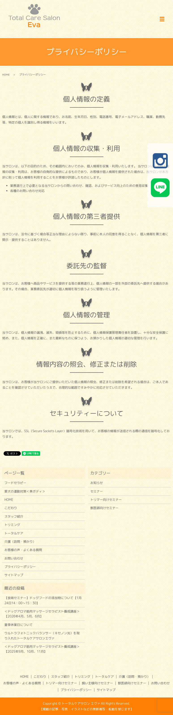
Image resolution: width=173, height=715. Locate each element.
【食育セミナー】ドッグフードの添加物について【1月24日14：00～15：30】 (43, 600)
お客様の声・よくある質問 (23, 550)
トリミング (12, 525)
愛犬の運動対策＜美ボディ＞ (24, 491)
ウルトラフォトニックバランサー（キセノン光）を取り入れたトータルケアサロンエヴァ (42, 635)
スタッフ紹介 (13, 516)
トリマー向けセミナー (106, 499)
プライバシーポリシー (20, 567)
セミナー (96, 491)
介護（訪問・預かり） (20, 541)
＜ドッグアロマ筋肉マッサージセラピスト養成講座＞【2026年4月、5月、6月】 (42, 613)
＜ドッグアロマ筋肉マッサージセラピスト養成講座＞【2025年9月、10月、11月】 (42, 649)
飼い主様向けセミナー (97, 683)
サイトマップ (13, 575)
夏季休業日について (18, 625)
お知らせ (96, 483)
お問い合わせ (13, 558)
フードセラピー (15, 483)
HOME (6, 74)
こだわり (10, 508)
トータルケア (13, 533)
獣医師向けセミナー (104, 508)
